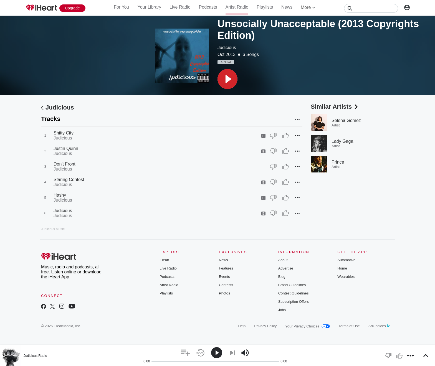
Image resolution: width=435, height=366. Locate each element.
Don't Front (64, 164)
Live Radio (180, 7)
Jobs (282, 310)
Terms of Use (349, 326)
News (286, 7)
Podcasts (208, 7)
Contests (226, 285)
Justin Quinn (66, 148)
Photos (224, 293)
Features (226, 268)
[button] (227, 79)
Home (342, 268)
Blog (281, 276)
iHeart (164, 260)
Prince (338, 162)
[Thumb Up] (285, 135)
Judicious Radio (35, 356)
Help (242, 326)
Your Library (149, 7)
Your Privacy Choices (307, 326)
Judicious (227, 47)
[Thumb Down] (273, 135)
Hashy (60, 195)
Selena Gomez (346, 120)
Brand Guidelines (292, 285)
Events (224, 276)
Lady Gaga (342, 141)
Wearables (346, 276)
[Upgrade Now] (72, 8)
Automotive (346, 260)
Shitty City (64, 133)
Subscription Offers (293, 301)
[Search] (371, 8)
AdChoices (379, 326)
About (283, 260)
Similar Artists (335, 106)
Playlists (265, 7)
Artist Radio (237, 7)
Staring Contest (69, 179)
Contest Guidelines (293, 293)
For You (121, 7)
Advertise (285, 268)
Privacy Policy (265, 326)
